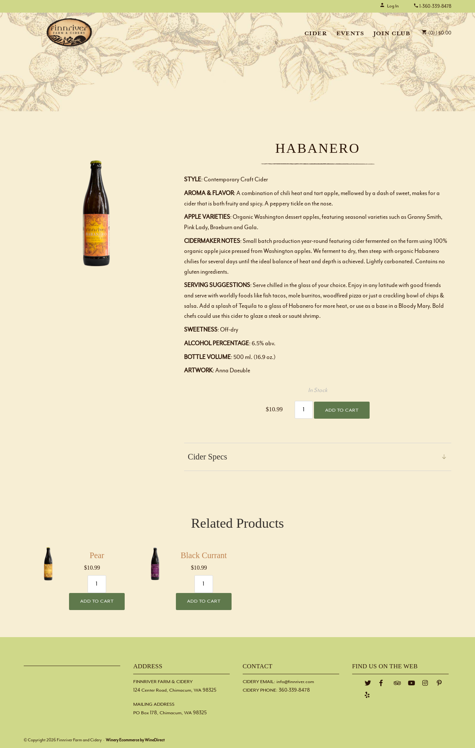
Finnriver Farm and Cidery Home (69, 32)
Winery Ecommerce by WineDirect (135, 740)
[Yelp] (367, 695)
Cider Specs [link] (207, 456)
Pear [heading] (96, 555)
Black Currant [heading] (204, 555)
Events (350, 33)
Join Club (391, 33)
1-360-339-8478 (432, 6)
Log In (389, 6)
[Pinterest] (439, 683)
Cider (315, 33)
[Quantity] (304, 410)
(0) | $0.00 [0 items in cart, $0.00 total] (436, 33)
